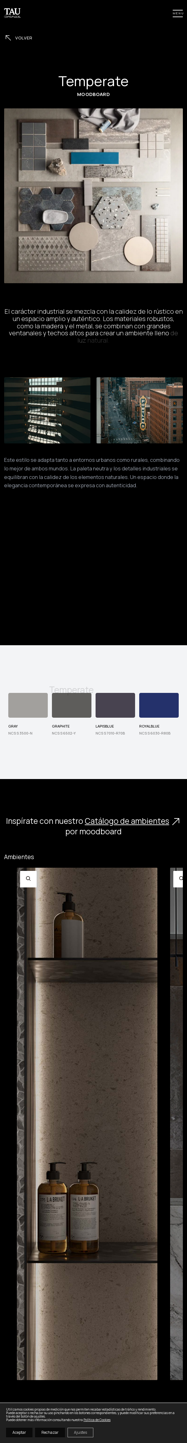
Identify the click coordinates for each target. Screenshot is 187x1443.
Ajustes (80, 1432)
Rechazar (50, 1432)
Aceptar (19, 1432)
